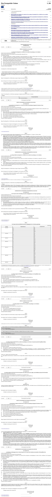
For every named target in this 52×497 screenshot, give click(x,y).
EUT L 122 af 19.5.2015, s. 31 (40, 396)
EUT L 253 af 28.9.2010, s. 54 (38, 365)
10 (50, 28)
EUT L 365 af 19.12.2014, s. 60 (5, 131)
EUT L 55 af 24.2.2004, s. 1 (30, 88)
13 (50, 33)
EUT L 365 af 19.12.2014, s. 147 (5, 428)
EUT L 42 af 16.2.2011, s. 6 (28, 89)
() (15, 56)
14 (50, 35)
